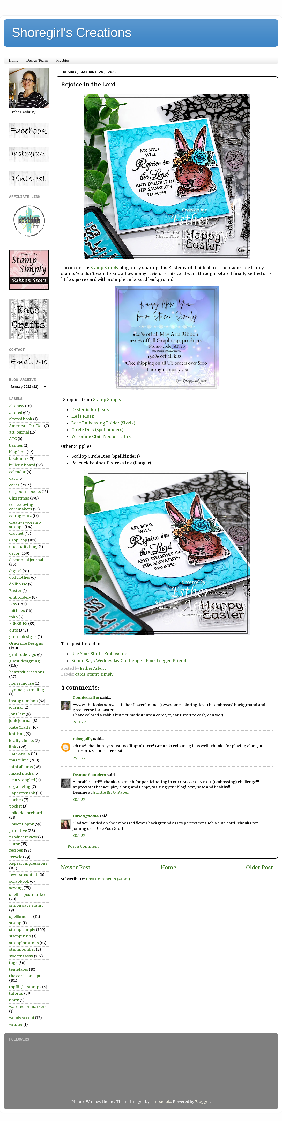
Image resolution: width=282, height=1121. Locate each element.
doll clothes (19, 577)
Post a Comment (83, 846)
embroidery (20, 597)
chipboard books (25, 491)
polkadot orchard (25, 813)
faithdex (17, 610)
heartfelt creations (26, 672)
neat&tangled (22, 780)
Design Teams (37, 60)
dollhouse (18, 584)
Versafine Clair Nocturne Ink (101, 436)
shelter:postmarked (28, 894)
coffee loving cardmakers (21, 506)
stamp (15, 923)
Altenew (16, 406)
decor (14, 553)
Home (13, 60)
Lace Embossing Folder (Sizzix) (103, 423)
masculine (19, 760)
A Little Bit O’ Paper (111, 792)
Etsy (13, 604)
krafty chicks (21, 740)
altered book (20, 419)
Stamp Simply (104, 267)
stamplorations (24, 943)
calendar (17, 472)
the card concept (25, 975)
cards (80, 674)
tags (13, 962)
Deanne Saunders (89, 775)
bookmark (19, 458)
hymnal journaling (26, 689)
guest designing (24, 661)
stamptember (22, 949)
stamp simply (100, 674)
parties (16, 799)
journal (16, 707)
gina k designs (23, 636)
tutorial (16, 993)
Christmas (19, 498)
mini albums (21, 767)
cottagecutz (20, 516)
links (13, 747)
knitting (17, 733)
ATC (13, 438)
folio (13, 617)
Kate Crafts (20, 727)
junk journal (20, 720)
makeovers (19, 753)
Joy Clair (17, 714)
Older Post (259, 867)
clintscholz (160, 1101)
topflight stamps (25, 987)
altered (15, 412)
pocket (15, 806)
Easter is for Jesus (91, 409)
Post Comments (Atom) (108, 879)
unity (14, 1000)
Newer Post (76, 867)
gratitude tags (22, 654)
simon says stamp (26, 905)
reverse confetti (24, 874)
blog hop (17, 452)
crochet (16, 533)
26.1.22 (79, 722)
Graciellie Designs (26, 643)
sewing (16, 887)
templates (18, 969)
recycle (15, 857)
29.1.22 (79, 758)
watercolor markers (28, 1006)
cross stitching (23, 546)
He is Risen (82, 416)
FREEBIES (18, 623)
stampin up (20, 936)
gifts (13, 630)
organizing (20, 786)
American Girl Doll (26, 425)
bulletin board (22, 465)
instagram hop (23, 701)
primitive (18, 830)
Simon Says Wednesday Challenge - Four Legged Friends (130, 660)
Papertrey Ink (22, 793)
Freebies (62, 60)
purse (14, 843)
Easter (15, 590)
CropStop (18, 540)
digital (15, 571)
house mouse (21, 683)
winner (16, 1024)
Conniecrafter (86, 697)
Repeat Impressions (28, 863)
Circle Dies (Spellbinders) (97, 429)
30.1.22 (79, 799)
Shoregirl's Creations (71, 32)
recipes (16, 850)
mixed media (21, 773)
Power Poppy (21, 824)
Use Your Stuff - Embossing (99, 653)
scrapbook (19, 881)
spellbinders (20, 916)
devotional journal (26, 560)
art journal (19, 432)
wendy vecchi (21, 1017)
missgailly (82, 739)
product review (23, 837)
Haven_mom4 (86, 816)
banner (16, 445)
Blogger (202, 1101)
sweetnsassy (21, 956)
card (13, 478)
